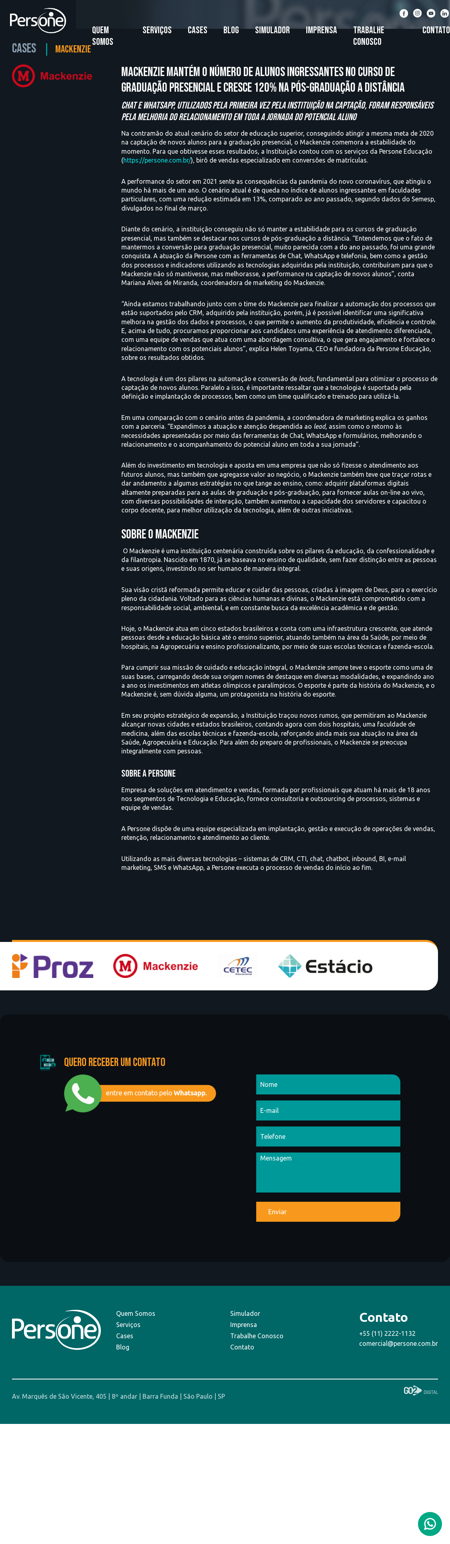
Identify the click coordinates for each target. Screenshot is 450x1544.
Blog (231, 30)
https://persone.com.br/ (157, 160)
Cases (197, 30)
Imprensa (321, 30)
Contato (436, 30)
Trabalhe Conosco (368, 36)
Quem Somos (102, 36)
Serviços (157, 30)
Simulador (272, 30)
